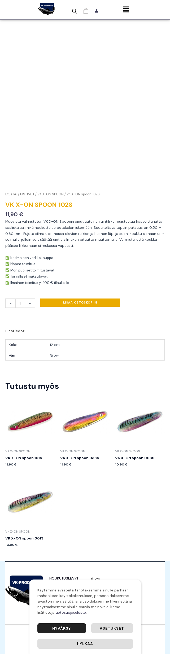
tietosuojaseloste (70, 612)
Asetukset (112, 628)
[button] (126, 10)
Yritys (95, 578)
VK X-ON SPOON (50, 194)
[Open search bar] (74, 11)
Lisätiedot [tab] (15, 330)
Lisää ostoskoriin (80, 302)
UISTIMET (27, 194)
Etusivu (11, 194)
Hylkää (85, 643)
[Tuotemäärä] (20, 303)
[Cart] (86, 11)
